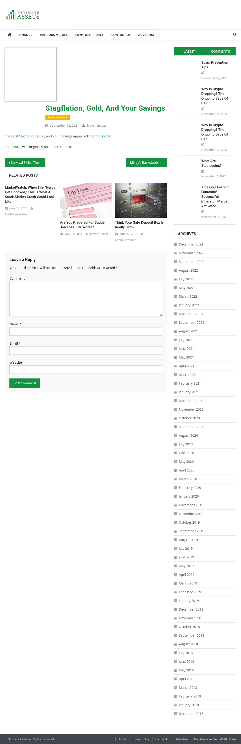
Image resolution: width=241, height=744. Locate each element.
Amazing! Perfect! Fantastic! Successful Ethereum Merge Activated (215, 196)
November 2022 (191, 253)
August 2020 (188, 435)
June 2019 (186, 557)
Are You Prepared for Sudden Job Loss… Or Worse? (83, 224)
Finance (25, 35)
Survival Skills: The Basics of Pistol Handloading (28, 162)
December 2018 (191, 609)
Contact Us (121, 35)
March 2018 (188, 687)
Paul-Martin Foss (16, 214)
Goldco (105, 136)
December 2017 (191, 713)
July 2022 (186, 279)
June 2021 (186, 348)
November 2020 (191, 409)
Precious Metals (54, 35)
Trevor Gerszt (96, 125)
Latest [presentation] (189, 51)
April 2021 (186, 366)
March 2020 (188, 479)
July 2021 (186, 340)
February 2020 (190, 487)
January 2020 (189, 496)
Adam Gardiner (125, 240)
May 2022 (186, 287)
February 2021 (190, 383)
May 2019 (186, 566)
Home (122, 739)
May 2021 (186, 357)
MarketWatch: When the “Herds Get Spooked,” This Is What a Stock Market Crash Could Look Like (30, 194)
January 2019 (189, 600)
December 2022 (191, 244)
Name (15, 324)
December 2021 (191, 314)
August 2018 (188, 644)
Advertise (146, 35)
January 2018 (189, 705)
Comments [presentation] (220, 51)
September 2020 (191, 427)
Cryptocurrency (89, 35)
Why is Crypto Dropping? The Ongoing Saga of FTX (214, 96)
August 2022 (188, 270)
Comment (17, 278)
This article (13, 146)
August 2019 (188, 540)
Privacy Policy (140, 739)
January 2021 (189, 392)
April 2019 (186, 574)
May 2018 (186, 670)
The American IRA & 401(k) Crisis (215, 739)
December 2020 (191, 400)
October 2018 (189, 626)
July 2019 (186, 548)
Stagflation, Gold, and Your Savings (45, 136)
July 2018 (186, 653)
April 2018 (186, 679)
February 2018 (190, 696)
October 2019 (189, 522)
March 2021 (188, 374)
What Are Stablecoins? (211, 163)
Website (15, 362)
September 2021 (191, 322)
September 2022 (191, 261)
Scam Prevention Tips (214, 64)
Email (14, 343)
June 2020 (186, 453)
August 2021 (188, 331)
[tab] (189, 51)
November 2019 (191, 513)
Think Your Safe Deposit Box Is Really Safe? (139, 224)
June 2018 (186, 661)
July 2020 (186, 444)
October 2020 (189, 418)
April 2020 (186, 470)
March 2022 (188, 296)
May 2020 (186, 461)
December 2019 (191, 505)
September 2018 (191, 635)
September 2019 (191, 531)
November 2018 (191, 618)
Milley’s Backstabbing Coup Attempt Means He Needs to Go (148, 162)
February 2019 (190, 592)
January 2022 (189, 305)
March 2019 (188, 583)
